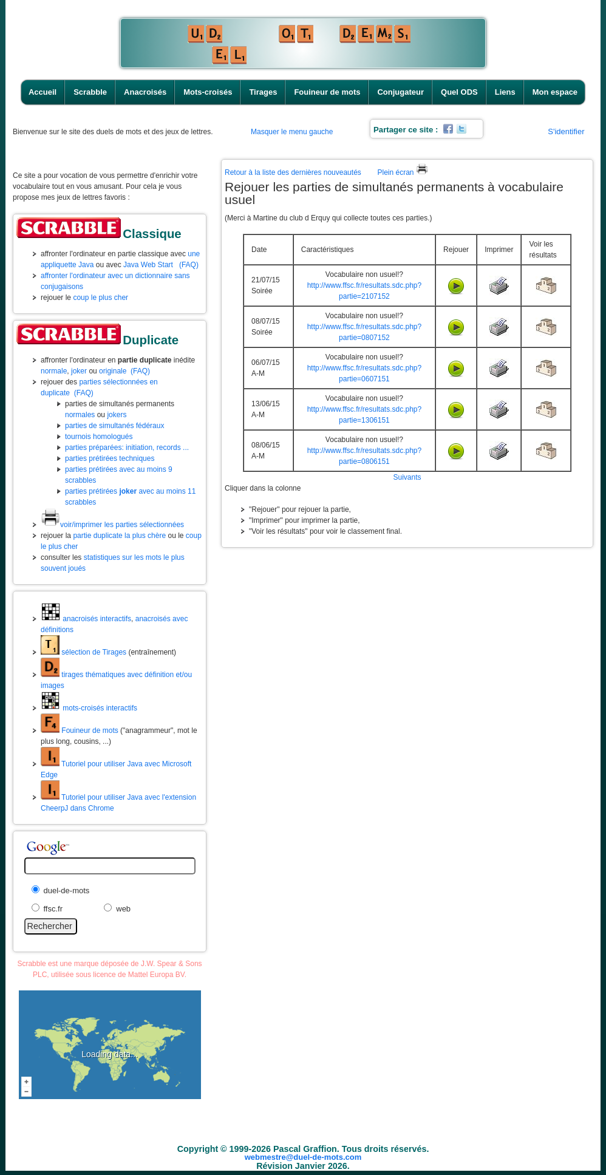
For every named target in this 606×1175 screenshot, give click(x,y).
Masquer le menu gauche (292, 132)
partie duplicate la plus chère (119, 535)
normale (54, 371)
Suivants (407, 477)
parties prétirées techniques (109, 458)
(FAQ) (189, 265)
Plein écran (402, 172)
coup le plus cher (100, 297)
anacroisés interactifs (86, 619)
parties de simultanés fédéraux (114, 425)
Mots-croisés (207, 92)
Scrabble (90, 92)
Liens (505, 92)
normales (80, 414)
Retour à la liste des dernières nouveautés (293, 172)
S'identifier (566, 131)
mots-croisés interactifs (89, 708)
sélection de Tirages (83, 652)
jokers (116, 414)
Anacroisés (145, 92)
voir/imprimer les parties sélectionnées (112, 524)
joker (79, 371)
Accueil (42, 92)
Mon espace (555, 92)
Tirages (263, 92)
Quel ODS (459, 92)
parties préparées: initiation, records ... (127, 447)
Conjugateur (400, 92)
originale (112, 371)
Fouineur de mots (327, 92)
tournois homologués (98, 436)
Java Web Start (148, 265)
